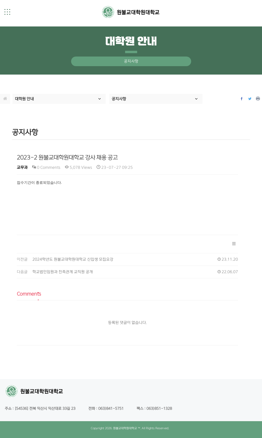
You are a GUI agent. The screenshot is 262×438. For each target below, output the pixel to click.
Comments (29, 294)
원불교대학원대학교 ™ (126, 428)
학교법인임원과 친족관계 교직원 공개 (62, 272)
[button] (7, 12)
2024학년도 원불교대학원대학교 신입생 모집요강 (72, 259)
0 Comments (46, 167)
